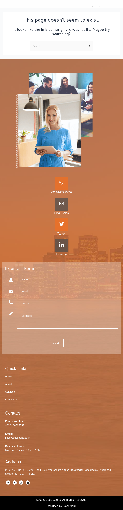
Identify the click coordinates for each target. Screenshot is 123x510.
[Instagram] (21, 482)
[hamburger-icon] (96, 4)
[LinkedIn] (28, 482)
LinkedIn (61, 254)
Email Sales (61, 213)
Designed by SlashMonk (61, 505)
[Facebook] (8, 482)
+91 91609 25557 (61, 192)
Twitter (61, 233)
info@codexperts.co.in (17, 437)
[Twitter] (15, 482)
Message (67, 320)
